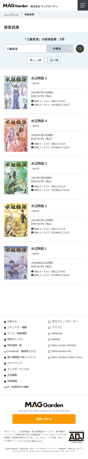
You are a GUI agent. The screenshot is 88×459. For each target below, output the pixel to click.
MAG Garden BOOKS (64, 345)
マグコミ (57, 327)
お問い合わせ (44, 419)
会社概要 (12, 375)
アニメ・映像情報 (17, 333)
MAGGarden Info (61, 351)
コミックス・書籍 (17, 327)
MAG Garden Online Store (67, 357)
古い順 (54, 60)
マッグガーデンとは (18, 369)
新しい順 (35, 60)
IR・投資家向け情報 (17, 387)
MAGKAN (57, 333)
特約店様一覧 (14, 345)
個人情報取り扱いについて (21, 357)
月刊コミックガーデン (65, 321)
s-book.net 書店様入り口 (21, 351)
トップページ (11, 14)
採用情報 (12, 381)
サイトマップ (14, 363)
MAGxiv (56, 339)
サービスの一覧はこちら (31, 440)
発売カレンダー (15, 339)
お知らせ (12, 321)
